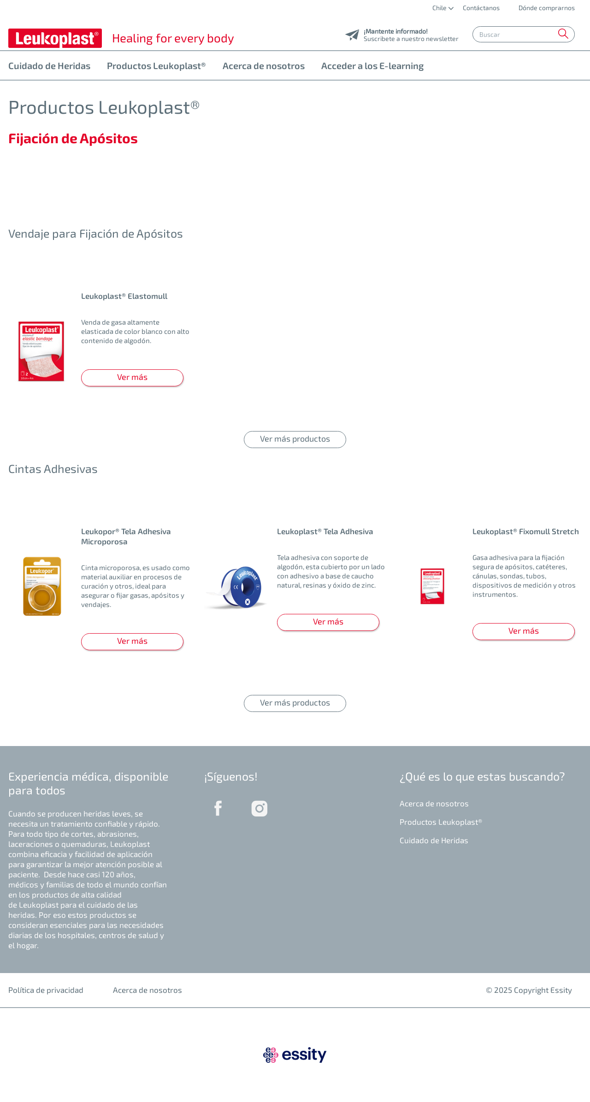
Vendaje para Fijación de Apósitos (95, 233)
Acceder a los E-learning (372, 65)
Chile (440, 8)
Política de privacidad (45, 989)
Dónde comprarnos (546, 8)
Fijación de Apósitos (73, 137)
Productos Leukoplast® (156, 65)
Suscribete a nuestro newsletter (411, 35)
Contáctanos (481, 8)
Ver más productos (295, 438)
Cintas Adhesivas (53, 468)
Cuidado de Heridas (49, 65)
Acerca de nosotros (264, 65)
